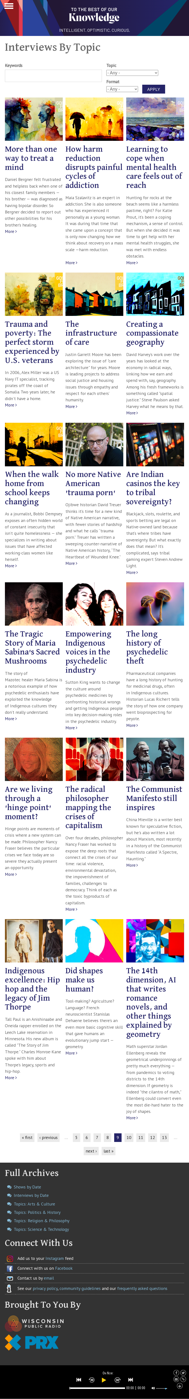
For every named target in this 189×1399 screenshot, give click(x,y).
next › (91, 1151)
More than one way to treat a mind (31, 158)
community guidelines (80, 1288)
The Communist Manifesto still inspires (154, 798)
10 (128, 1137)
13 (164, 1137)
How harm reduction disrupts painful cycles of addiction (94, 167)
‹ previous (48, 1137)
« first (27, 1137)
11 (140, 1137)
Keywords (13, 65)
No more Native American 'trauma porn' (93, 484)
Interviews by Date (31, 1195)
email (49, 1278)
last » (108, 1151)
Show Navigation (8, 7)
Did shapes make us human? (84, 980)
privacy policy (45, 1288)
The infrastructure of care (91, 333)
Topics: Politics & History (37, 1212)
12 (152, 1137)
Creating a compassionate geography (152, 333)
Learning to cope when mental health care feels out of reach (154, 167)
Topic (111, 65)
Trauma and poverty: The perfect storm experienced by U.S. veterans (32, 342)
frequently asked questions (142, 1288)
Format (112, 81)
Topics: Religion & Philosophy (41, 1220)
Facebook (64, 1268)
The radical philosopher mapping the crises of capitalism (88, 807)
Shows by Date (27, 1187)
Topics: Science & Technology (41, 1229)
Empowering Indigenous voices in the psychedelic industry (88, 652)
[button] (79, 1379)
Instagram (55, 1258)
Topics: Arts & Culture (34, 1204)
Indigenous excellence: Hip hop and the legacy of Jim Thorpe (32, 989)
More (9, 231)
